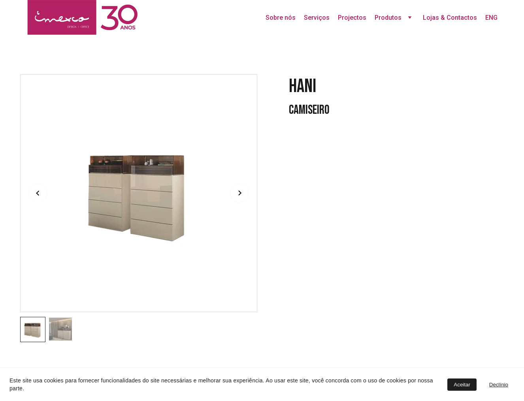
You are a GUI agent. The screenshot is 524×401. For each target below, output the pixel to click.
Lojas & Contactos (450, 17)
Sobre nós (281, 17)
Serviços (317, 17)
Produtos (388, 17)
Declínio (498, 385)
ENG (491, 17)
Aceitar (462, 385)
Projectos (352, 17)
